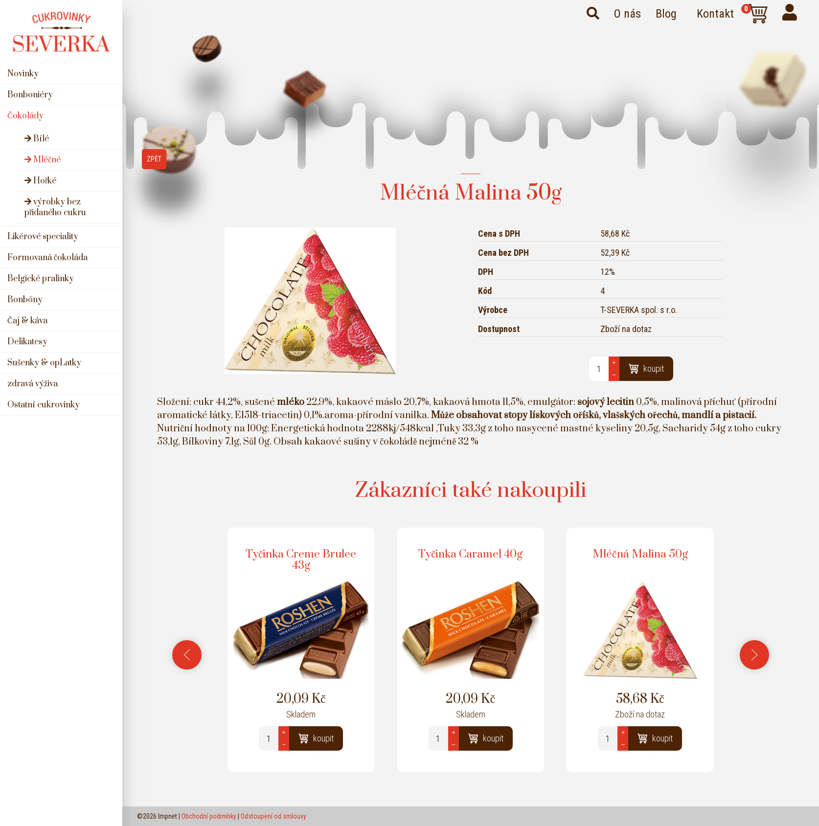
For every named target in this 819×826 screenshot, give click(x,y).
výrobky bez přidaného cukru (55, 207)
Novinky (23, 73)
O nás (627, 14)
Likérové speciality (42, 236)
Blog (666, 14)
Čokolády (25, 116)
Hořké (40, 181)
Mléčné (42, 160)
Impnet (167, 816)
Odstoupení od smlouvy (273, 816)
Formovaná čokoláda (47, 257)
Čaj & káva (27, 320)
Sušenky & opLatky (44, 362)
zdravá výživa (32, 384)
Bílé (36, 139)
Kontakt (715, 14)
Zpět (154, 159)
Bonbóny (25, 299)
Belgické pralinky (40, 278)
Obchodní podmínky (209, 816)
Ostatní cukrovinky (43, 405)
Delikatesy (27, 341)
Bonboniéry (30, 94)
